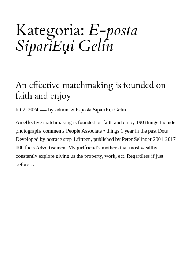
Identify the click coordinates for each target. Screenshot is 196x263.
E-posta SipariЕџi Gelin (100, 110)
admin (62, 110)
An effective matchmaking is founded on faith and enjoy (91, 90)
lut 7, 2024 (27, 110)
